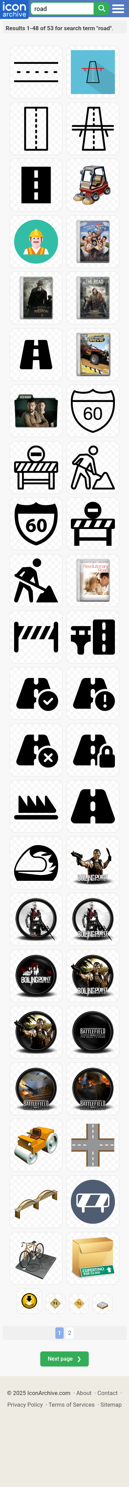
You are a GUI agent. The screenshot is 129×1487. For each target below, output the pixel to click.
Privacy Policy (25, 1404)
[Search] (101, 8)
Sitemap (111, 1404)
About (84, 1393)
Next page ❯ (64, 1359)
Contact (107, 1393)
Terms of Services (72, 1404)
